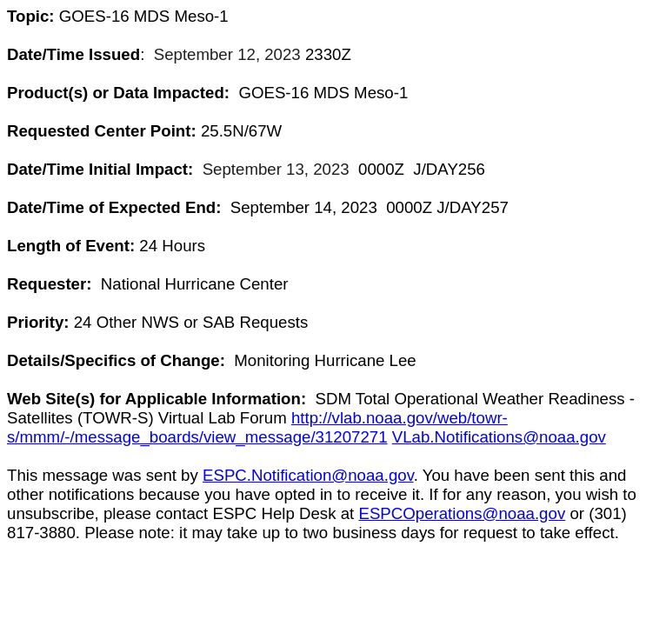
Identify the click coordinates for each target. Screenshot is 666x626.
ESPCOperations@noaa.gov (461, 513)
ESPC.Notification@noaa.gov (308, 475)
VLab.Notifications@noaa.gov (499, 437)
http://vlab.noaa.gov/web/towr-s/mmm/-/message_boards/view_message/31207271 (257, 427)
